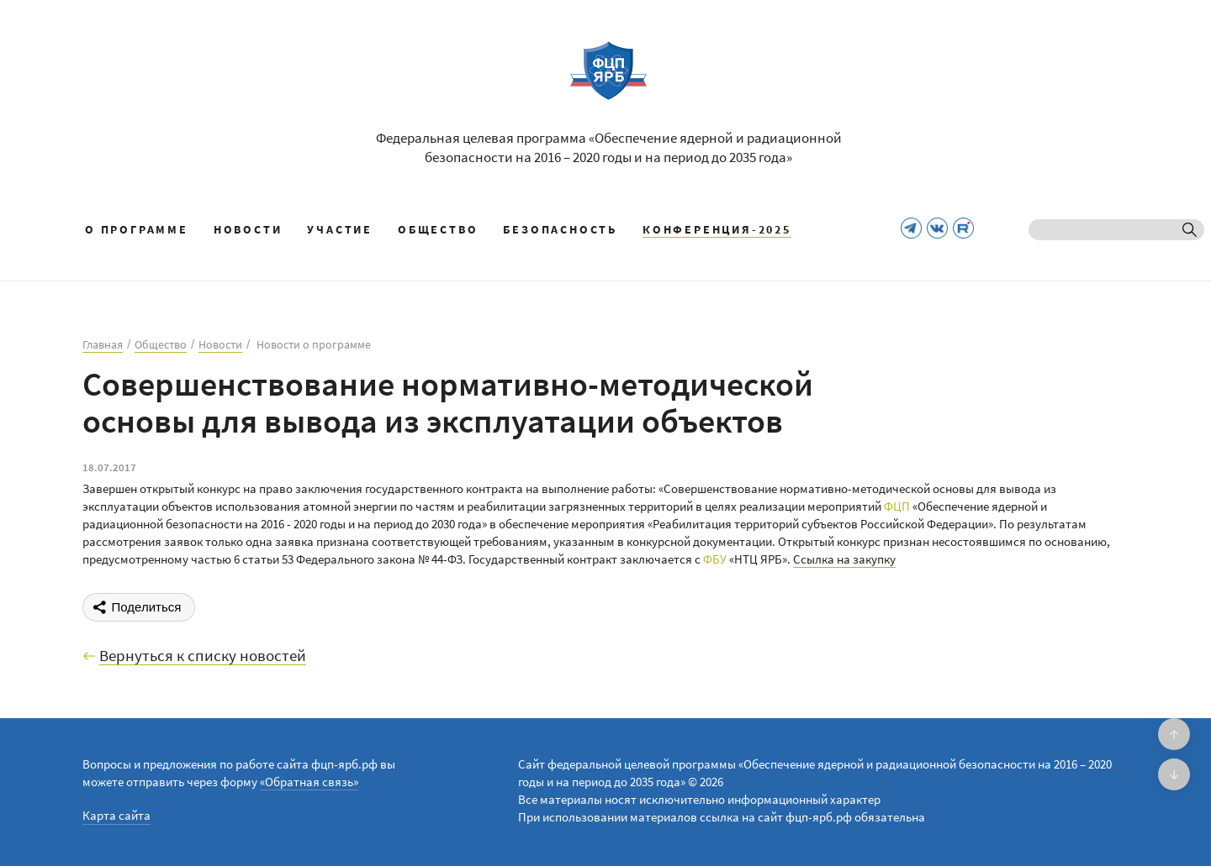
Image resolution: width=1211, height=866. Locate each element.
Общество (438, 229)
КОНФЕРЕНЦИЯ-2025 (717, 229)
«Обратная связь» (309, 782)
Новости (248, 229)
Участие (340, 229)
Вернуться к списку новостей (202, 656)
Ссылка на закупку (844, 559)
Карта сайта (116, 815)
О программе (136, 229)
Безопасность (560, 229)
